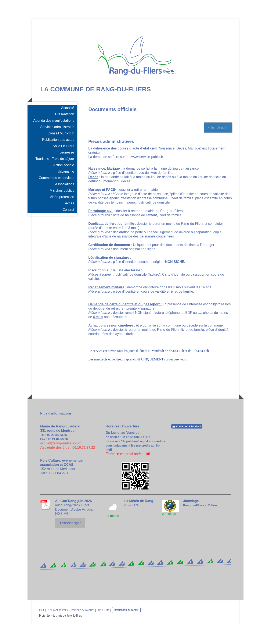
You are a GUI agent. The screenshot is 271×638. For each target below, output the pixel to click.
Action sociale (63, 178)
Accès (69, 216)
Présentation (64, 127)
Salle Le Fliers (63, 159)
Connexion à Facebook (187, 439)
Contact (68, 222)
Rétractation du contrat (126, 623)
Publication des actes (58, 152)
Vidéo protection (62, 210)
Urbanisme (66, 184)
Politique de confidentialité (54, 623)
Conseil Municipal (61, 146)
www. (147, 170)
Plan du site (103, 623)
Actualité (67, 121)
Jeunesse (67, 165)
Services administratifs (57, 140)
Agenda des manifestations (53, 133)
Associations (64, 197)
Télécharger (70, 536)
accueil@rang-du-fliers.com (61, 456)
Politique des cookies (82, 623)
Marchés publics (62, 203)
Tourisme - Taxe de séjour (54, 171)
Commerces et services (56, 191)
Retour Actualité (218, 140)
